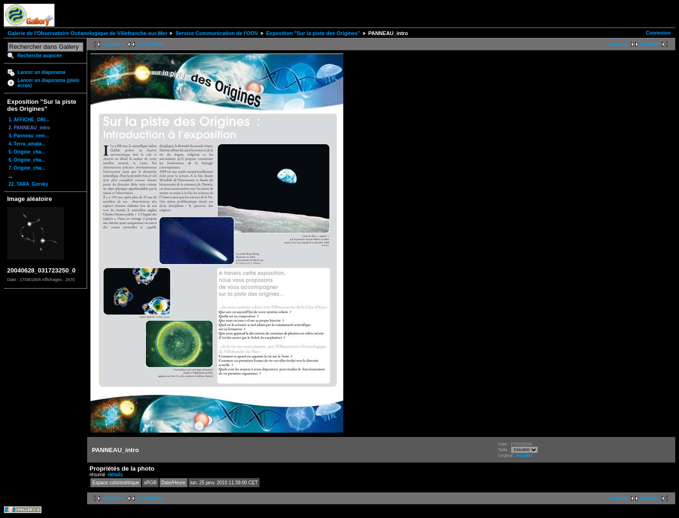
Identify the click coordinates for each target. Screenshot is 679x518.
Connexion (658, 33)
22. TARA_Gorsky (28, 184)
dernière (650, 44)
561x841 (524, 455)
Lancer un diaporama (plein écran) (49, 83)
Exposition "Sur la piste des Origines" (313, 33)
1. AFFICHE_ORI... (29, 119)
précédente (149, 44)
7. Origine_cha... (27, 168)
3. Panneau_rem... (29, 135)
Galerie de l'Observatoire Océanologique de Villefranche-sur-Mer (87, 33)
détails (115, 474)
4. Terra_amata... (27, 143)
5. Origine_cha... (27, 151)
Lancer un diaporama (41, 72)
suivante (618, 44)
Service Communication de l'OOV (216, 33)
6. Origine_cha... (27, 160)
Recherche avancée (40, 55)
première (113, 44)
